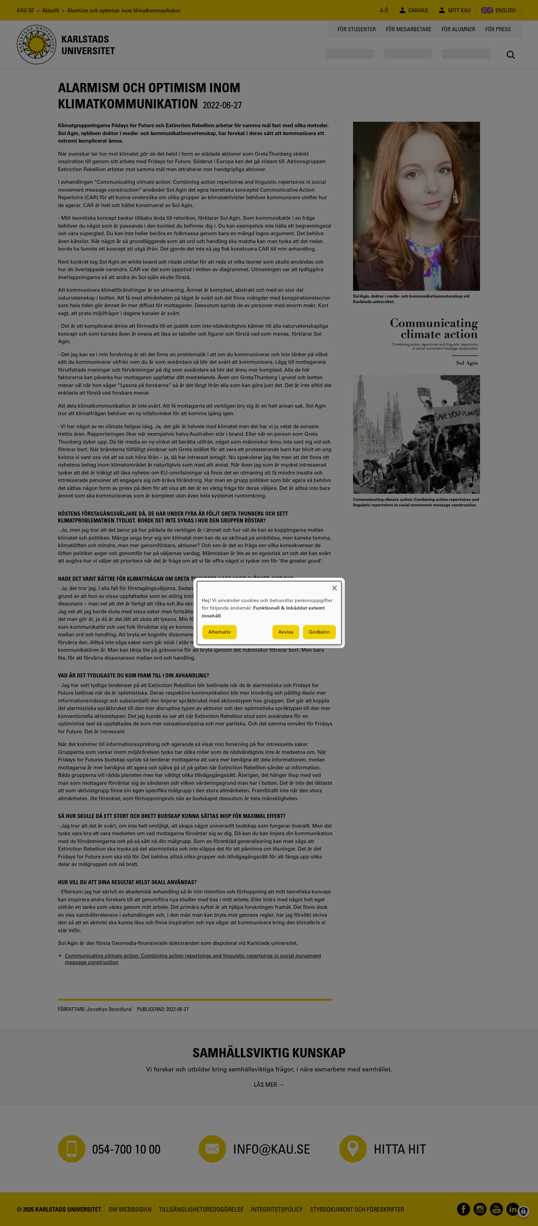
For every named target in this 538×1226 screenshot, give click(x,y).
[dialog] (269, 613)
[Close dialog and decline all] (334, 585)
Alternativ (219, 632)
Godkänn (319, 632)
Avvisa (285, 632)
